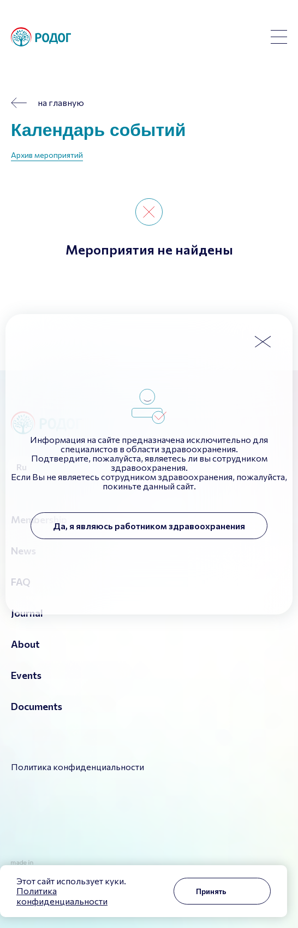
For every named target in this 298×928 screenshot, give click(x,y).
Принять (211, 891)
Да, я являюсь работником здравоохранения (149, 526)
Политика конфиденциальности (62, 895)
